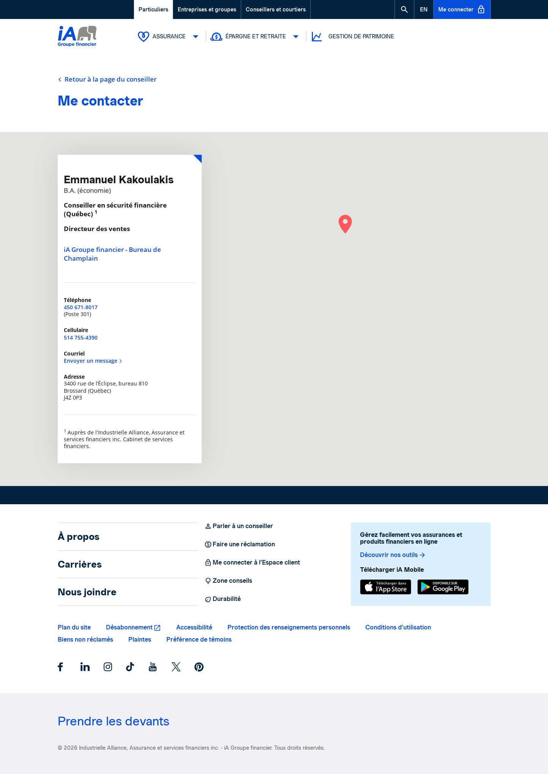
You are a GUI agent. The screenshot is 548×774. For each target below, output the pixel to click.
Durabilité (222, 599)
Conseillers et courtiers (276, 9)
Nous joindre (87, 592)
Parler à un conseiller (238, 526)
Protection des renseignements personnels (288, 627)
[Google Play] (443, 587)
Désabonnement (129, 627)
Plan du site (74, 627)
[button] (404, 9)
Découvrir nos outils (393, 555)
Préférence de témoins (199, 639)
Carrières (80, 564)
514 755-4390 (81, 337)
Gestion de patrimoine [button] (352, 36)
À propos (78, 536)
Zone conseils (228, 581)
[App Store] (385, 587)
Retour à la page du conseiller (107, 79)
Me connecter (462, 9)
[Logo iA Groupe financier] (77, 37)
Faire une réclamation (239, 544)
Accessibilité (194, 627)
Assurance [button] (169, 36)
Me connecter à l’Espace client (252, 562)
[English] (423, 9)
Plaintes (139, 639)
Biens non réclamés (85, 639)
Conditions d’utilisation (398, 627)
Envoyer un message (93, 360)
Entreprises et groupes (207, 9)
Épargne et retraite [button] (256, 36)
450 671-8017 (81, 307)
